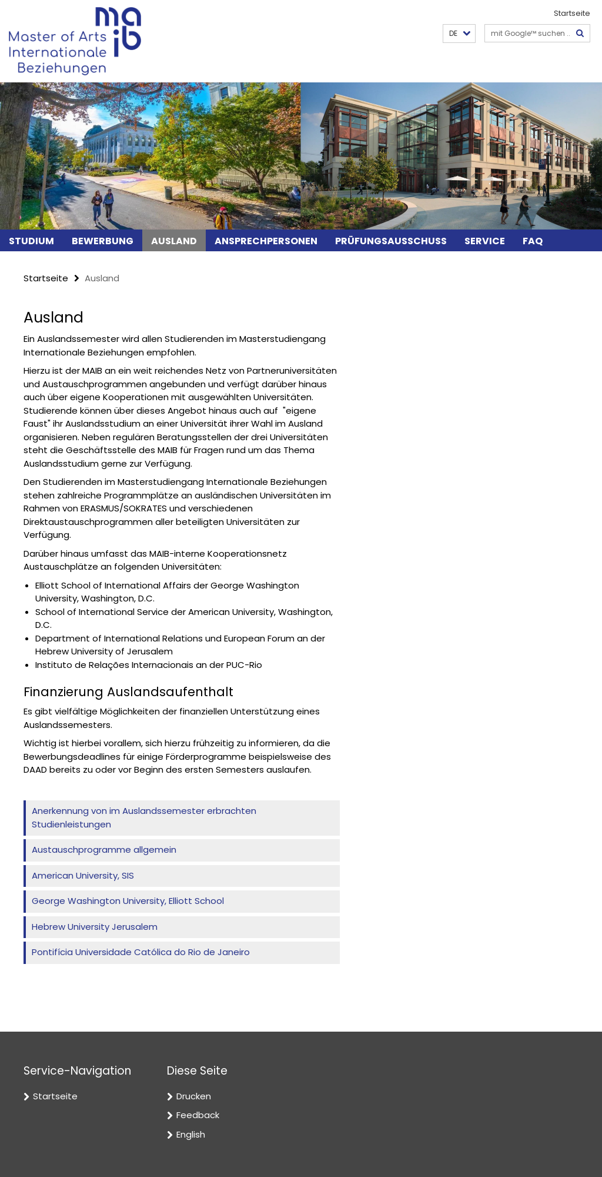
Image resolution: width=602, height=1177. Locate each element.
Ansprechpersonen (266, 241)
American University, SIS (83, 875)
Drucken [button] (193, 1096)
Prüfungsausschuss (391, 241)
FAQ (533, 241)
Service (484, 241)
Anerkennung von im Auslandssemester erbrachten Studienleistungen (144, 817)
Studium (31, 241)
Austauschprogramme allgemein (104, 849)
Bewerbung (102, 241)
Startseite (572, 13)
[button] (459, 34)
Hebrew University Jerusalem (95, 926)
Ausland (174, 241)
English (190, 1134)
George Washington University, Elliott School (128, 901)
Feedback (197, 1115)
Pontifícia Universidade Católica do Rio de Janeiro (141, 952)
